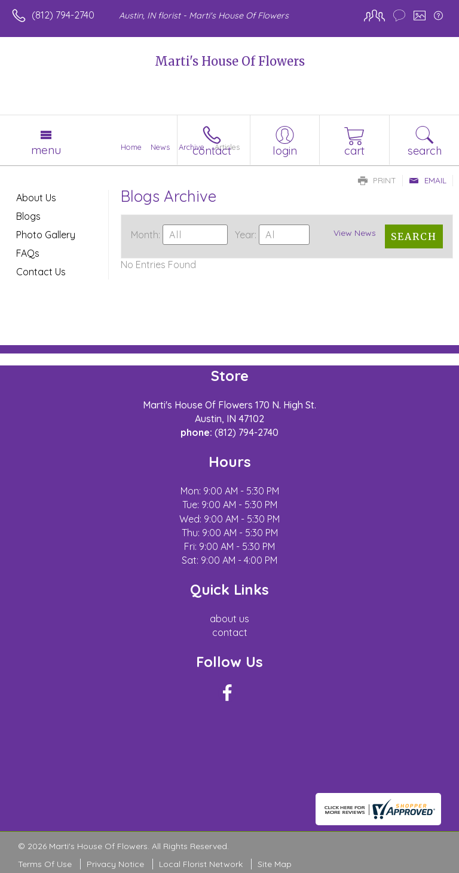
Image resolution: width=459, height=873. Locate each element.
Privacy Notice (115, 864)
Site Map (275, 864)
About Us (36, 198)
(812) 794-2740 (63, 15)
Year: (245, 235)
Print (377, 180)
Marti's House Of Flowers (230, 61)
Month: (145, 235)
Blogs (28, 216)
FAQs (27, 253)
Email (427, 180)
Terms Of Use (45, 864)
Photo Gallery (45, 235)
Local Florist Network (201, 864)
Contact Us (41, 272)
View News (354, 233)
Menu (46, 150)
